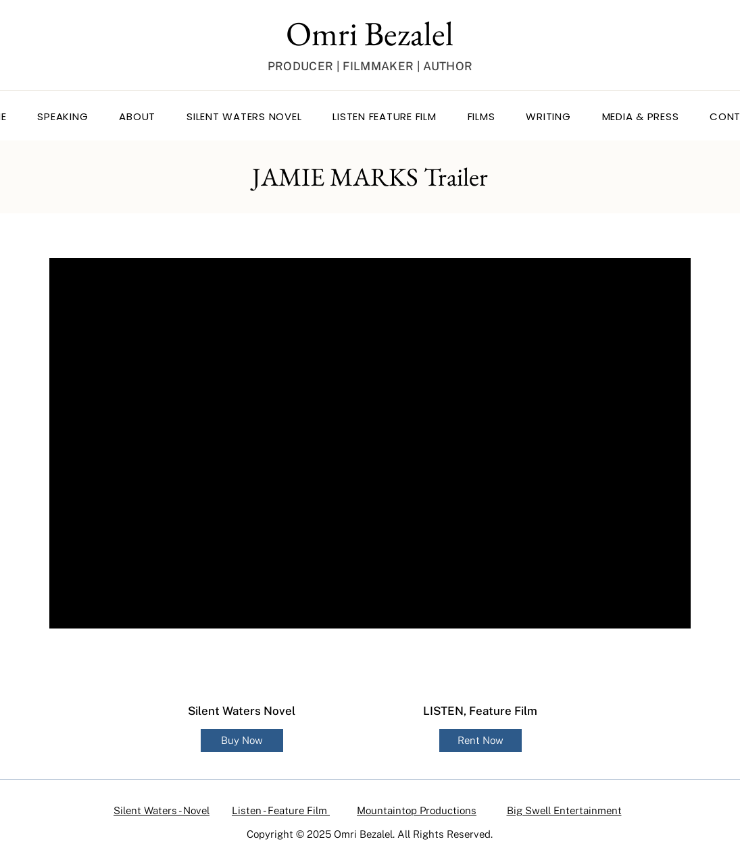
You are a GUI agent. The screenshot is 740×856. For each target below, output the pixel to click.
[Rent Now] (480, 740)
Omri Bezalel (369, 33)
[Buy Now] (242, 740)
